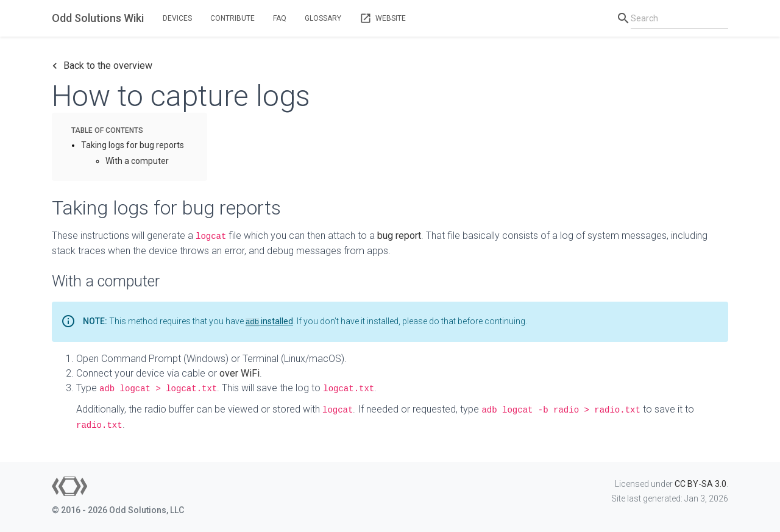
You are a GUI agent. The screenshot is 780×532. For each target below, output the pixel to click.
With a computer (137, 161)
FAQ (279, 18)
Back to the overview (102, 66)
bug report (399, 235)
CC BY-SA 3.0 (700, 484)
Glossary (323, 18)
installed (269, 321)
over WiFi (239, 373)
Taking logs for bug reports (132, 145)
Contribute (232, 18)
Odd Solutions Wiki (98, 18)
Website (383, 18)
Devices (177, 18)
